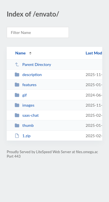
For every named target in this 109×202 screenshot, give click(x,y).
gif (21, 95)
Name (20, 52)
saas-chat (26, 115)
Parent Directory (33, 64)
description (28, 74)
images (24, 105)
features (26, 84)
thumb (24, 125)
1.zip (23, 135)
